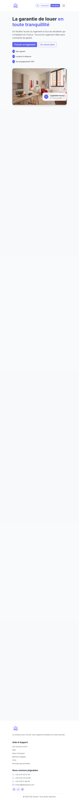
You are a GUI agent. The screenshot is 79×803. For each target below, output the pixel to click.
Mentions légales (19, 757)
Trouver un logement (24, 44)
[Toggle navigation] (64, 6)
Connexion (45, 5)
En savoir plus (48, 44)
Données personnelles (21, 763)
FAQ (14, 750)
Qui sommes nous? (19, 746)
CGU (14, 760)
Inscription (55, 5)
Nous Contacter (18, 753)
